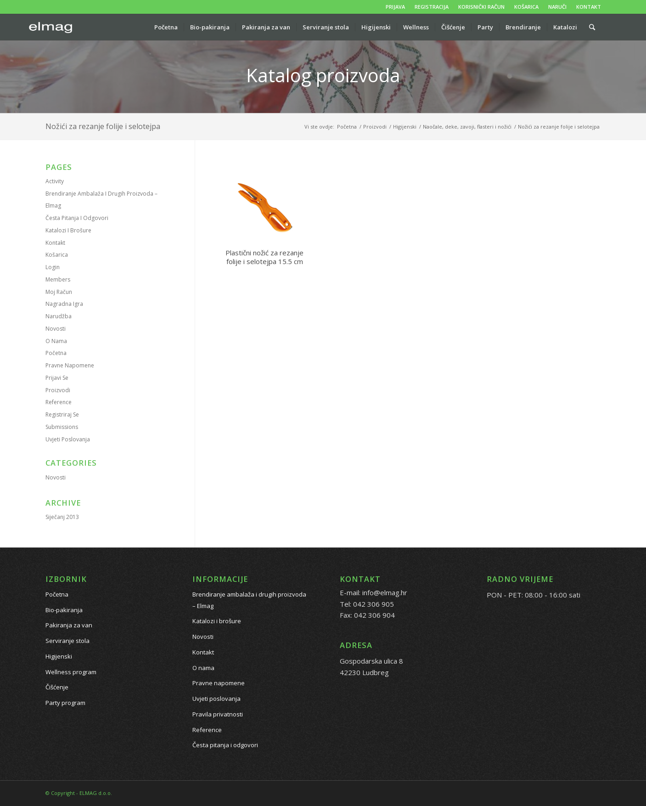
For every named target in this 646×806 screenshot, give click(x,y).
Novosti (55, 329)
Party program (65, 703)
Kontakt (55, 243)
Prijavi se (56, 378)
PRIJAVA (395, 6)
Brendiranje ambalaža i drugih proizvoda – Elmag (249, 600)
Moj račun (58, 292)
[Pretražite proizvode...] (592, 27)
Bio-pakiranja (64, 610)
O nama (56, 341)
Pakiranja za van (68, 625)
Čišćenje (56, 687)
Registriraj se (62, 414)
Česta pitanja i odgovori (76, 218)
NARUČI (557, 6)
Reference (58, 402)
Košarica (56, 255)
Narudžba (58, 316)
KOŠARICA (526, 6)
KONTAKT (588, 6)
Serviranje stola (67, 641)
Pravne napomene (69, 365)
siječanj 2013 (62, 517)
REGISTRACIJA (432, 6)
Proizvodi (57, 390)
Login (52, 267)
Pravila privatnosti (217, 714)
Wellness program (70, 672)
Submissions (61, 427)
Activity (54, 181)
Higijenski (58, 656)
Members (57, 279)
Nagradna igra (64, 304)
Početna (56, 353)
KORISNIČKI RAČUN (481, 6)
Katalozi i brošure (68, 230)
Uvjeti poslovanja (67, 439)
